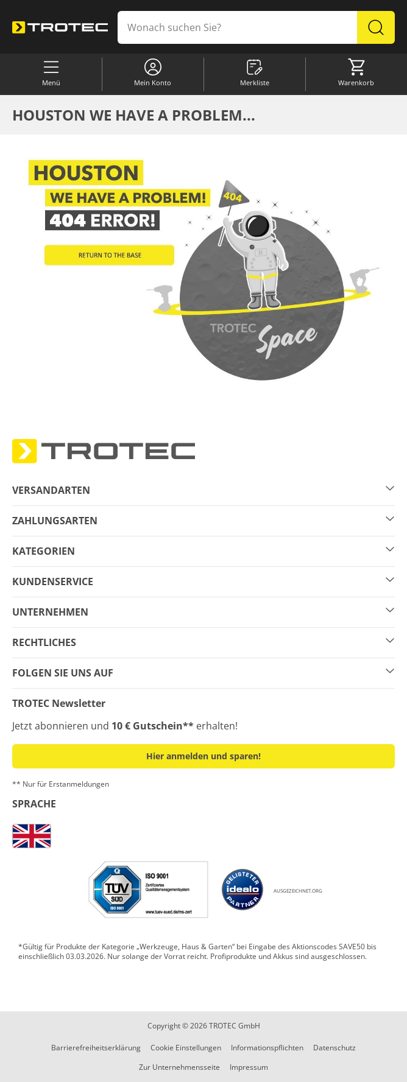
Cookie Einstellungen (185, 1047)
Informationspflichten (267, 1047)
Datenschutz (334, 1047)
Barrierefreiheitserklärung (96, 1047)
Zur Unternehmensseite (179, 1067)
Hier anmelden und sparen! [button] (203, 756)
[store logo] (60, 27)
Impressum (249, 1067)
